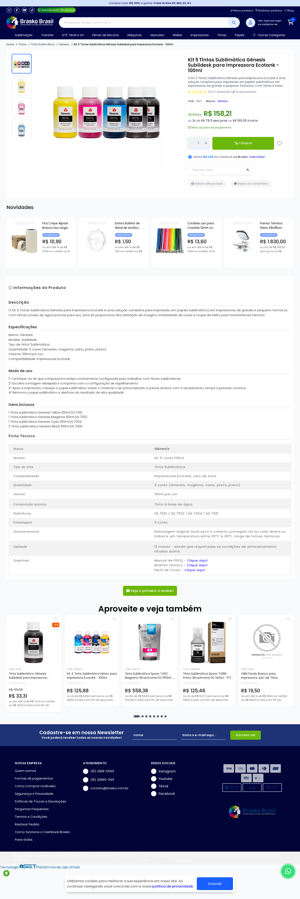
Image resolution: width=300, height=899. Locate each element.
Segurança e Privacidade (34, 794)
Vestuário (157, 35)
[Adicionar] (206, 143)
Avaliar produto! (244, 92)
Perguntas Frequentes (32, 809)
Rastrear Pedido (27, 824)
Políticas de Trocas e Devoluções (40, 801)
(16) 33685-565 (98, 779)
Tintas (221, 35)
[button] (137, 716)
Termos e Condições (31, 817)
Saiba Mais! (257, 157)
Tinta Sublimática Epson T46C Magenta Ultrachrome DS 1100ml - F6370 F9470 (149, 676)
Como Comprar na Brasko (35, 786)
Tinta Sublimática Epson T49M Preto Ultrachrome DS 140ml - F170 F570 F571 (208, 676)
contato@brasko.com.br (106, 788)
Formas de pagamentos (34, 778)
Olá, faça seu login (269, 20)
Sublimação (24, 35)
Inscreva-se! (245, 735)
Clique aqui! (197, 560)
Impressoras (200, 35)
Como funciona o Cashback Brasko (42, 832)
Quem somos (25, 771)
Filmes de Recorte (105, 35)
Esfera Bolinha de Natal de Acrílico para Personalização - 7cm (166, 226)
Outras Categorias (269, 35)
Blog (289, 11)
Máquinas (134, 35)
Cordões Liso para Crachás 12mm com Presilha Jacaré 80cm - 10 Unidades (265, 226)
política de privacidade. (173, 886)
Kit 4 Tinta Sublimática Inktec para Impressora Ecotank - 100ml (92, 676)
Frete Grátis (24, 840)
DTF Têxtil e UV (73, 35)
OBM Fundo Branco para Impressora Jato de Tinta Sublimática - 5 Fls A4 (259, 676)
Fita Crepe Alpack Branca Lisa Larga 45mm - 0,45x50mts (68, 225)
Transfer (47, 35)
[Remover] (190, 143)
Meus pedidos (241, 11)
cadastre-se (269, 24)
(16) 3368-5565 (98, 771)
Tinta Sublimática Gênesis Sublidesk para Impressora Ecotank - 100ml (28, 676)
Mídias (177, 35)
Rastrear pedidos (268, 11)
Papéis (239, 35)
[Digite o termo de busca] (143, 22)
